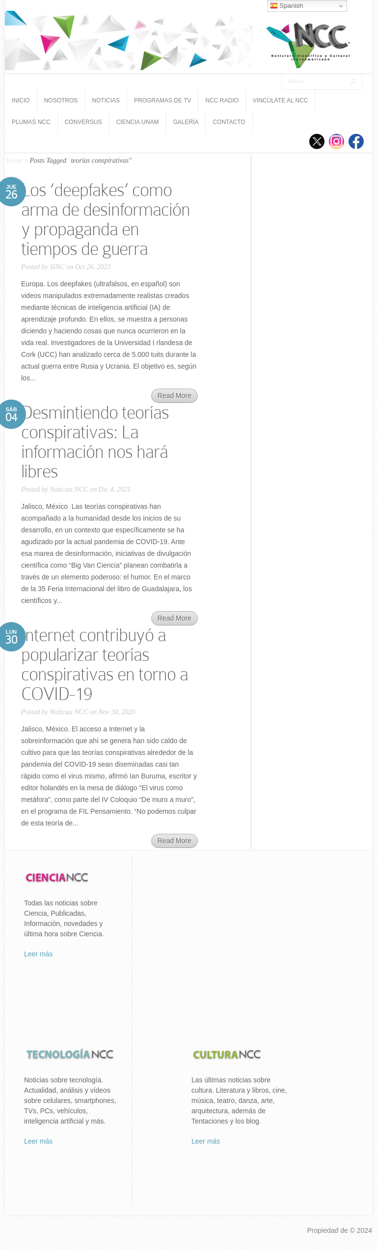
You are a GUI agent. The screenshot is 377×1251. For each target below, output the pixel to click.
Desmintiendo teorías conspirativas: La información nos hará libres (95, 441)
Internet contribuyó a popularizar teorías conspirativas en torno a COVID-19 (104, 664)
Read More (174, 396)
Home (14, 160)
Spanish (286, 6)
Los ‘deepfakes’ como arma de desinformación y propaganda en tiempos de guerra (105, 219)
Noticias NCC (69, 489)
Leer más (38, 954)
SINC (57, 267)
